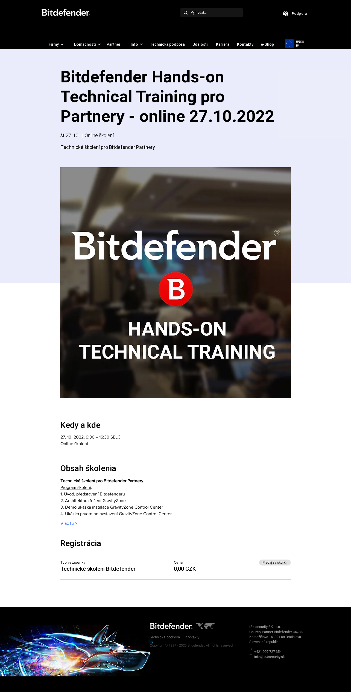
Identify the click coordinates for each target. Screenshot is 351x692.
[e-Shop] (268, 44)
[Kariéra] (223, 44)
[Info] (136, 44)
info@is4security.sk (269, 657)
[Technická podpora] (167, 44)
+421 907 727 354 (268, 652)
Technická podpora (165, 637)
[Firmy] (56, 44)
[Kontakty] (245, 44)
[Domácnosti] (87, 44)
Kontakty (192, 637)
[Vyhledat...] (211, 12)
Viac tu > (68, 523)
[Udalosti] (200, 44)
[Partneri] (114, 44)
